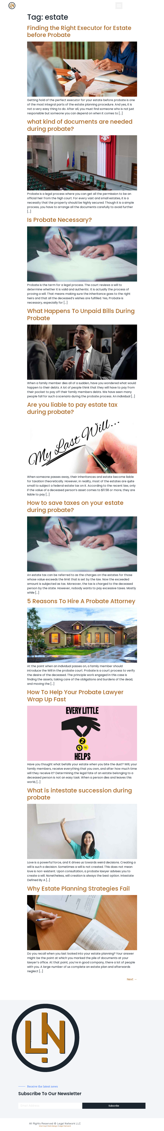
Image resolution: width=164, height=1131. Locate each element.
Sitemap (42, 1126)
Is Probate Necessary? (59, 220)
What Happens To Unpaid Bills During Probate (81, 314)
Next (132, 979)
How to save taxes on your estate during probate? (75, 506)
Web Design (53, 1126)
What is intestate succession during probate (79, 793)
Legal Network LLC (69, 1123)
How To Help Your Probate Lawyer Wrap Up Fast (75, 695)
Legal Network (65, 1126)
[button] (118, 5)
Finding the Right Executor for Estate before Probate (79, 31)
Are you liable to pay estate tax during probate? (72, 408)
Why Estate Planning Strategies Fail (78, 888)
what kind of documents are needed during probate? (79, 125)
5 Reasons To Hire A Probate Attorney (81, 601)
